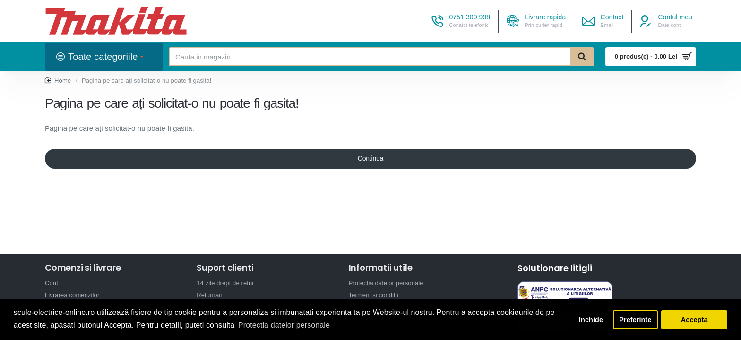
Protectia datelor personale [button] (284, 325)
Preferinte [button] (635, 319)
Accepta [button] (694, 319)
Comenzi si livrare (83, 267)
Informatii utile (381, 267)
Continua (370, 159)
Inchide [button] (591, 319)
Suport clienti (225, 267)
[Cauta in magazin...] (581, 56)
